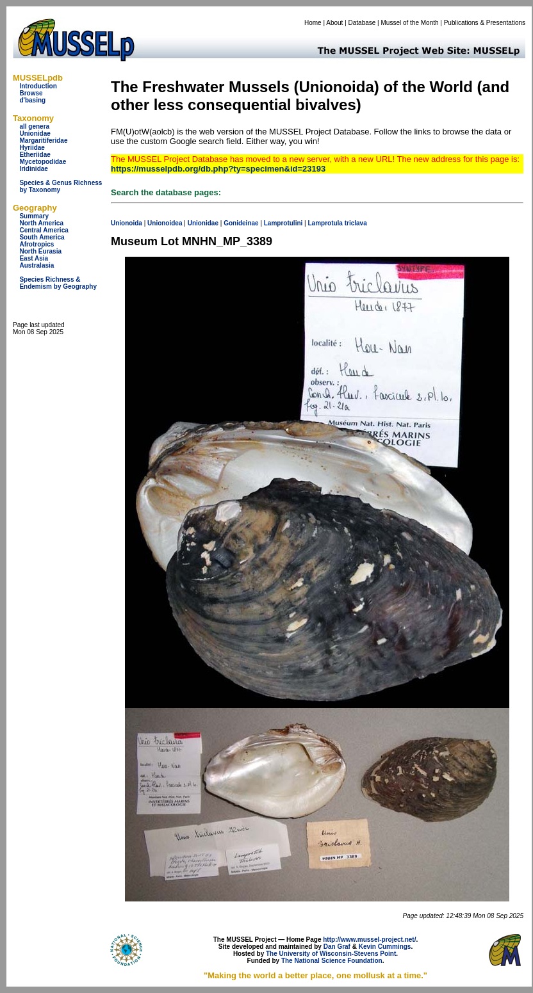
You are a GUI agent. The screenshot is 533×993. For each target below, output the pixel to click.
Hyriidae (31, 147)
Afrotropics (36, 244)
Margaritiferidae (43, 140)
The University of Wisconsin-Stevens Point (331, 953)
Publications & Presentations (484, 22)
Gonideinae (241, 223)
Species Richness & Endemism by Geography (58, 283)
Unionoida (126, 223)
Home (313, 22)
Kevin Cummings (385, 946)
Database (362, 22)
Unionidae (34, 133)
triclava (356, 223)
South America (41, 237)
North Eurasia (40, 251)
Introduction (37, 86)
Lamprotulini (283, 223)
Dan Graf (337, 946)
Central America (43, 230)
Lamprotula (325, 223)
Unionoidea (164, 223)
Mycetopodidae (42, 161)
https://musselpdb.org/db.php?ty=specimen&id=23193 (218, 169)
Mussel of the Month (410, 22)
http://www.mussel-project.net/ (369, 939)
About (334, 22)
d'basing (32, 100)
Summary (34, 216)
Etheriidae (34, 154)
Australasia (36, 265)
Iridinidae (33, 168)
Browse (30, 93)
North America (41, 223)
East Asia (33, 258)
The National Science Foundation (331, 960)
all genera (34, 126)
